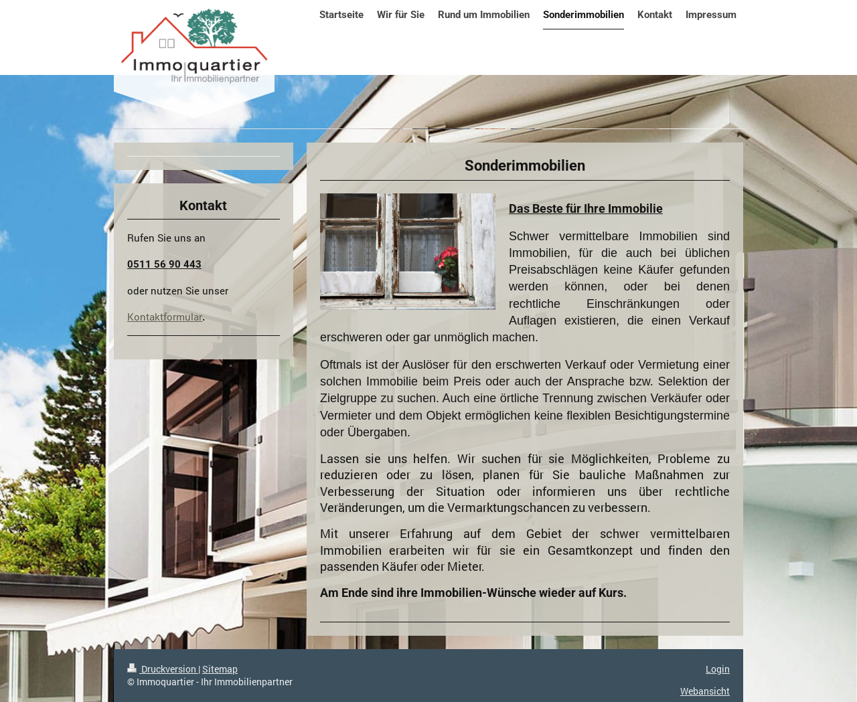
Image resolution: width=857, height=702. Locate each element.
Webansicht (705, 691)
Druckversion (162, 669)
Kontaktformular (164, 316)
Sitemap (220, 669)
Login (718, 669)
